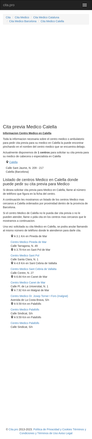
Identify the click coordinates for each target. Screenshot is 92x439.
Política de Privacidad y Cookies (52, 429)
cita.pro (8, 5)
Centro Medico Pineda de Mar (29, 242)
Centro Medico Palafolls (25, 309)
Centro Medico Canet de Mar (28, 282)
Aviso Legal (65, 433)
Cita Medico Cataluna (46, 17)
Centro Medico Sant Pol (25, 255)
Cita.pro (13, 429)
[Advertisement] (46, 74)
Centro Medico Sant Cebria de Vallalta (33, 269)
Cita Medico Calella (52, 21)
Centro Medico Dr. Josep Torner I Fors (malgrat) (39, 296)
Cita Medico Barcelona (23, 21)
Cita (8, 17)
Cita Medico (22, 17)
